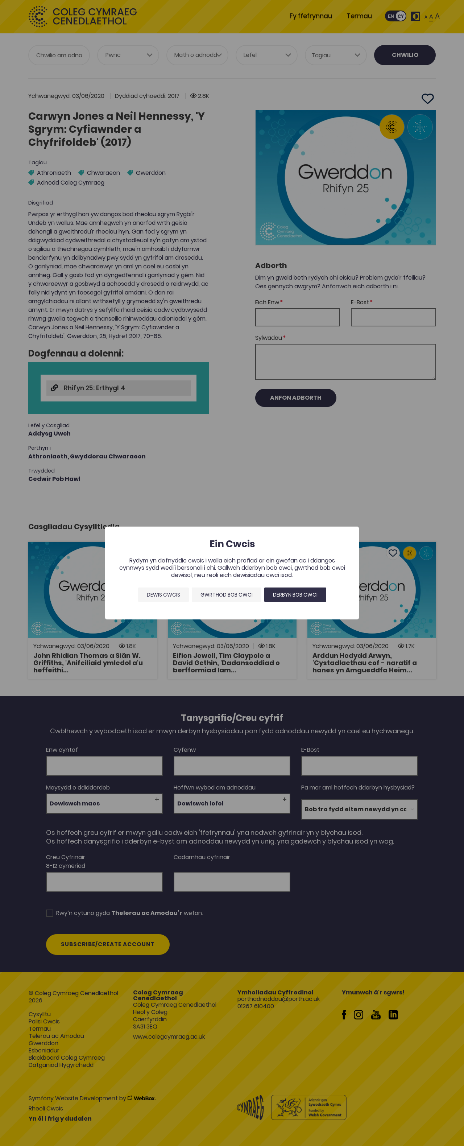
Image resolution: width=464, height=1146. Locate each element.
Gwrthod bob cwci (226, 594)
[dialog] (232, 573)
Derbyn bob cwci (295, 594)
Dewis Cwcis (163, 594)
